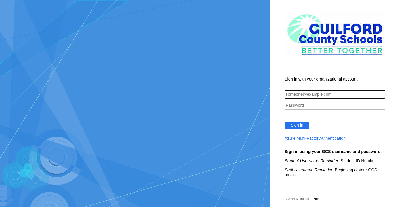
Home (318, 198)
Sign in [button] (297, 125)
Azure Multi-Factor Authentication (315, 138)
